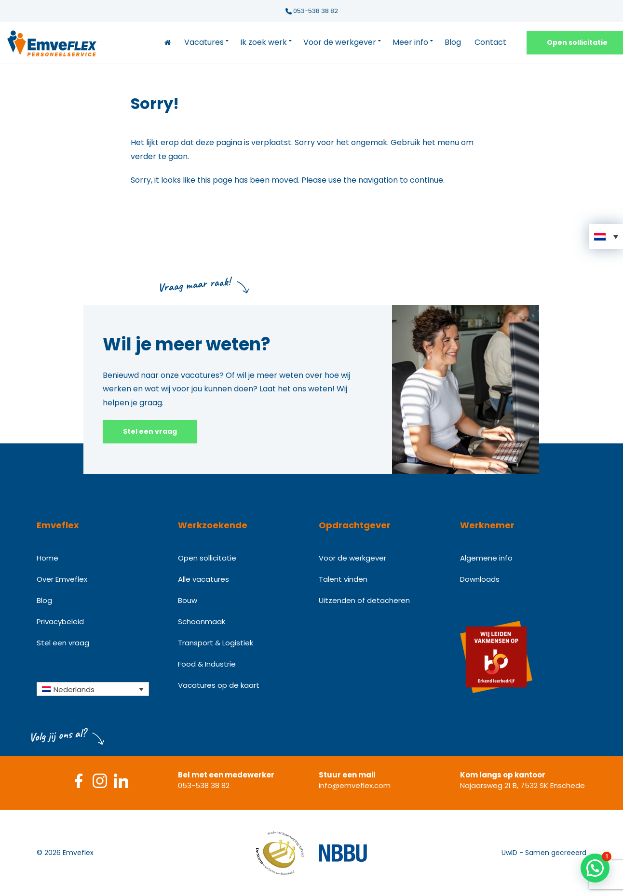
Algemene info (486, 558)
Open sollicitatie (207, 558)
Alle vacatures (203, 579)
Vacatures (204, 42)
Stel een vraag (150, 431)
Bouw (187, 600)
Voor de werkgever (339, 42)
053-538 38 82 (311, 10)
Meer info (410, 42)
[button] (606, 237)
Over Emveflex (62, 579)
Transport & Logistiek (215, 643)
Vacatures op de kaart (218, 685)
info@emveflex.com (355, 785)
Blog (453, 42)
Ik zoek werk (263, 42)
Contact (490, 42)
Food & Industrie (207, 664)
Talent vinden (343, 579)
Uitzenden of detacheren (364, 600)
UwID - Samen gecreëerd (543, 852)
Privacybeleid (60, 621)
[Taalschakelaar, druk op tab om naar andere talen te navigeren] (93, 688)
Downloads (480, 579)
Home (47, 558)
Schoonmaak (201, 621)
